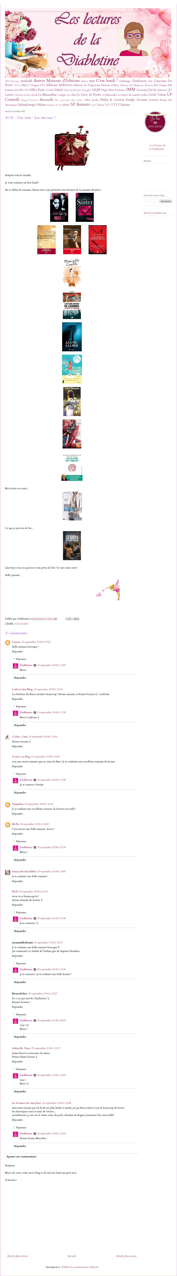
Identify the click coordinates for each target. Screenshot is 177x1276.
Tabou (100, 105)
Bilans (84, 81)
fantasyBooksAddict (24, 871)
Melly (15, 824)
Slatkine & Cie (54, 105)
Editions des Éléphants (132, 85)
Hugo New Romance (113, 90)
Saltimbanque (27, 105)
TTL (107, 105)
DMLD (25, 85)
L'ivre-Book (30, 95)
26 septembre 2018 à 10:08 (56, 1103)
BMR (92, 81)
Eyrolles (19, 90)
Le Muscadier (109, 95)
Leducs (144, 95)
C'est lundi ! (107, 80)
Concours (160, 81)
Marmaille (47, 100)
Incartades (142, 90)
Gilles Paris (36, 90)
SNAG (66, 105)
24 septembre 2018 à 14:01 (43, 736)
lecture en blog (21, 756)
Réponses (21, 659)
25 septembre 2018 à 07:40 (51, 918)
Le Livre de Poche (89, 95)
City (150, 81)
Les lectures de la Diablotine (158, 147)
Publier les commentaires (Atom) (80, 1267)
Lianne (16, 642)
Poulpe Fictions (137, 100)
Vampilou (18, 804)
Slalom (41, 105)
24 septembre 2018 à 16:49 (38, 804)
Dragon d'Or (37, 85)
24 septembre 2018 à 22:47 (48, 942)
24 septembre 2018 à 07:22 (36, 642)
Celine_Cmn (20, 736)
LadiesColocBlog (22, 689)
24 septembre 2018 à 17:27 (51, 665)
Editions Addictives (59, 85)
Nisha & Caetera (112, 100)
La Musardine (47, 95)
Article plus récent (17, 1256)
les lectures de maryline (26, 1103)
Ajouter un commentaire (21, 1156)
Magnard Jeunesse (30, 100)
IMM (130, 89)
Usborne (124, 105)
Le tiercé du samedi (129, 95)
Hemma (77, 90)
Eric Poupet (160, 85)
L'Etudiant (18, 95)
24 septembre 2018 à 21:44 (33, 891)
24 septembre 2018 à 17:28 (51, 712)
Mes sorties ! (77, 100)
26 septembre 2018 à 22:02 (51, 1133)
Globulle (49, 90)
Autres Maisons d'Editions (57, 80)
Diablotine (26, 665)
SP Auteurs (80, 104)
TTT (114, 105)
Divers (17, 85)
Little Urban (157, 95)
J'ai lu (152, 90)
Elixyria (149, 85)
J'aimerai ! (162, 90)
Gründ (58, 90)
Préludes (154, 100)
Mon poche (92, 100)
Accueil (72, 1256)
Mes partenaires (62, 100)
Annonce (15, 81)
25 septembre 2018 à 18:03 (51, 1020)
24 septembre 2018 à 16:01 (45, 756)
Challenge (124, 81)
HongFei (86, 90)
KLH (15, 891)
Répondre (17, 651)
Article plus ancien (126, 1256)
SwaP (93, 105)
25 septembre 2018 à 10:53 (42, 993)
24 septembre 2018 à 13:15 (48, 689)
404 (7, 81)
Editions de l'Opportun (87, 85)
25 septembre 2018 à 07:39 (51, 847)
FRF (27, 90)
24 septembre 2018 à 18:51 (51, 871)
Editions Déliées (110, 85)
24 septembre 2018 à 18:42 (34, 824)
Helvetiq (68, 90)
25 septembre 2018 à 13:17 (45, 1048)
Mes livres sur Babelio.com (155, 213)
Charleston (139, 81)
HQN (96, 90)
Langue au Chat (67, 95)
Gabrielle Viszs (21, 1048)
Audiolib (26, 81)
